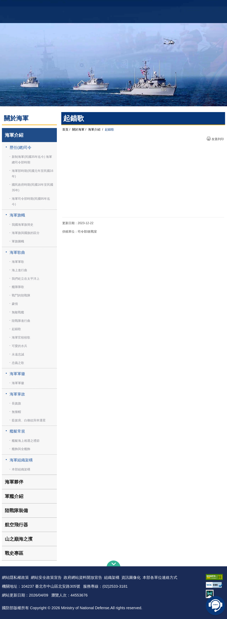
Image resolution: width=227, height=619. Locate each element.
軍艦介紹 (14, 496)
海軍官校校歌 (21, 337)
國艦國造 (195, 5)
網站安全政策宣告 (46, 577)
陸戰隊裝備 (16, 510)
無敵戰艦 (18, 312)
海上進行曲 (19, 270)
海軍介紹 (14, 135)
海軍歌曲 (17, 252)
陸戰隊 (207, 5)
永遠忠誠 (18, 354)
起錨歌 (16, 329)
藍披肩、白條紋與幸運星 (29, 420)
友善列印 (218, 139)
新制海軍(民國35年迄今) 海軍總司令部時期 (32, 159)
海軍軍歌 (18, 261)
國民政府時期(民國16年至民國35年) (32, 187)
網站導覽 (112, 5)
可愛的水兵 (19, 346)
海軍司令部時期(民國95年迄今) (31, 201)
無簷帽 (16, 411)
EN (121, 5)
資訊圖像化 (131, 577)
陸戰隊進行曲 (21, 320)
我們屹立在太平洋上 (26, 278)
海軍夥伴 (14, 481)
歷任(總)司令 (20, 147)
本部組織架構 (21, 469)
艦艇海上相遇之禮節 (26, 440)
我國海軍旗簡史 (22, 224)
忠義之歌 (18, 362)
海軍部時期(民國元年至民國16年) (32, 173)
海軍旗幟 (17, 215)
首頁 (65, 129)
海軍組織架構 (21, 460)
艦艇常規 (17, 431)
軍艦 (185, 5)
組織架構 (111, 577)
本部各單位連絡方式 (160, 577)
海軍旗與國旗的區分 (26, 233)
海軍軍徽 (17, 374)
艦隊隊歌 (18, 287)
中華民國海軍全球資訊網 (56, 5)
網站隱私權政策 (15, 577)
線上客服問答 (215, 605)
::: (1, 559)
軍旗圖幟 (18, 241)
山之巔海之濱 (19, 539)
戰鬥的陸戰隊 (21, 295)
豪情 (15, 303)
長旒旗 (16, 403)
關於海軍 (78, 129)
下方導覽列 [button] (113, 563)
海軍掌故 (17, 394)
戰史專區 (14, 553)
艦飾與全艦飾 (21, 449)
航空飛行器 (16, 524)
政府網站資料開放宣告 (83, 577)
